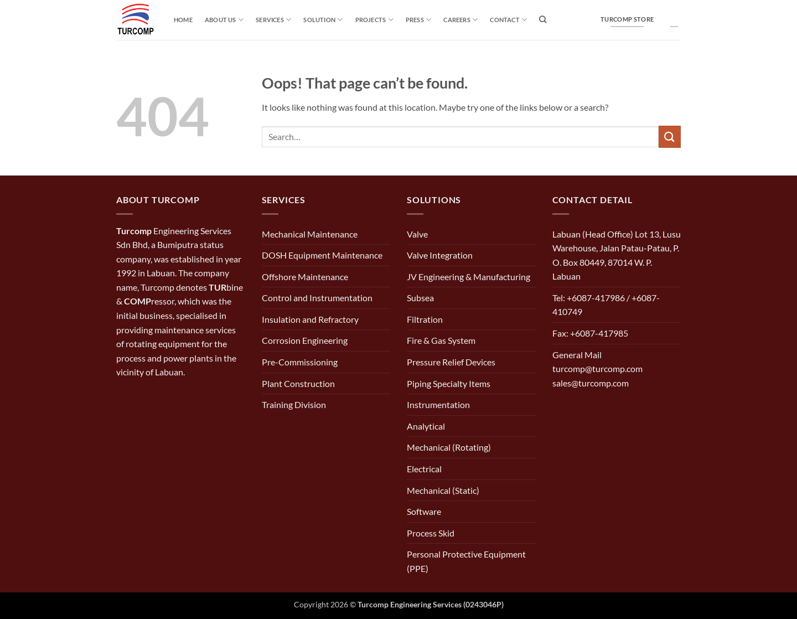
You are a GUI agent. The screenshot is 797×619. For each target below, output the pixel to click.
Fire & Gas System (441, 340)
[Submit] (670, 136)
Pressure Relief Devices (451, 362)
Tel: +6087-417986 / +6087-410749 (606, 304)
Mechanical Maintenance (310, 234)
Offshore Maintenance (305, 276)
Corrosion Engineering (305, 340)
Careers (460, 19)
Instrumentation (438, 404)
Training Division (294, 404)
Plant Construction (298, 383)
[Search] (542, 19)
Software (424, 511)
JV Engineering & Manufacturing (468, 276)
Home (183, 19)
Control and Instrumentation (317, 297)
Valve (417, 234)
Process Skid (430, 533)
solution (323, 19)
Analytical (426, 426)
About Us (224, 19)
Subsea (420, 297)
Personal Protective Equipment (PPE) (466, 561)
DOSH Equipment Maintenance (322, 255)
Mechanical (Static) (443, 490)
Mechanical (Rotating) (449, 447)
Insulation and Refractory (310, 319)
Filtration (425, 319)
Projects (374, 19)
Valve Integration (440, 255)
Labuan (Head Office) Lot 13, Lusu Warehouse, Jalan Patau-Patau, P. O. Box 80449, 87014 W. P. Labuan (616, 255)
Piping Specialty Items (448, 383)
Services (273, 19)
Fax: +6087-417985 (590, 333)
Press (419, 19)
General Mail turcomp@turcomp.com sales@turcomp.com (597, 368)
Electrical (424, 468)
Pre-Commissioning (300, 362)
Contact (508, 19)
